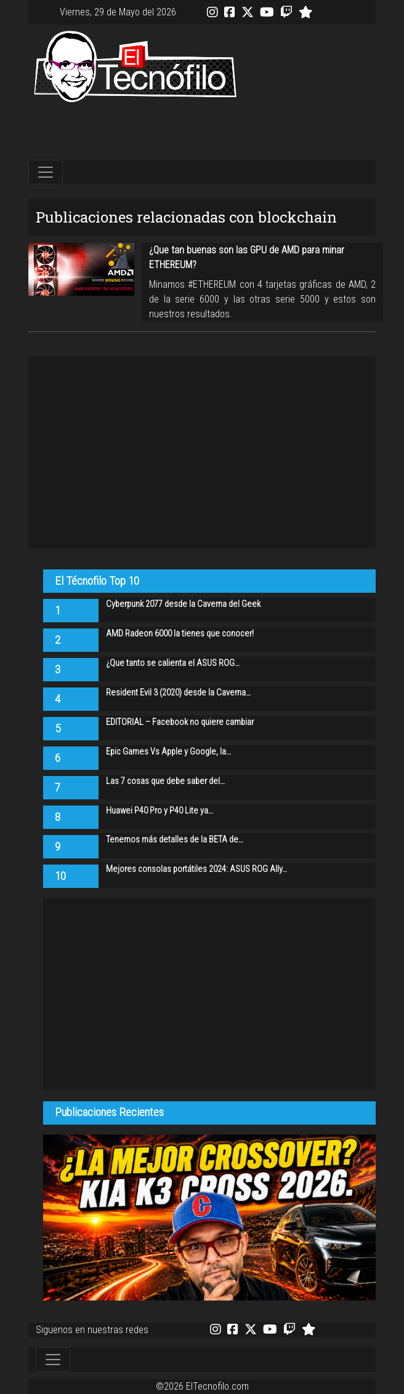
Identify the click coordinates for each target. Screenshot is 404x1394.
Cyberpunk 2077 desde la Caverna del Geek (183, 604)
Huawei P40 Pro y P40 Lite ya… (159, 811)
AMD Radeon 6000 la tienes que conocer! (180, 633)
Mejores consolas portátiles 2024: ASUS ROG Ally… (196, 869)
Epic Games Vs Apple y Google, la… (168, 752)
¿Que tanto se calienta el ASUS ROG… (173, 663)
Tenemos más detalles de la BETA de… (174, 839)
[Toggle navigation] (45, 172)
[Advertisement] (202, 132)
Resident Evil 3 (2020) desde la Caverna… (178, 692)
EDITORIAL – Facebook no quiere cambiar (180, 722)
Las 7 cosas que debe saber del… (165, 781)
